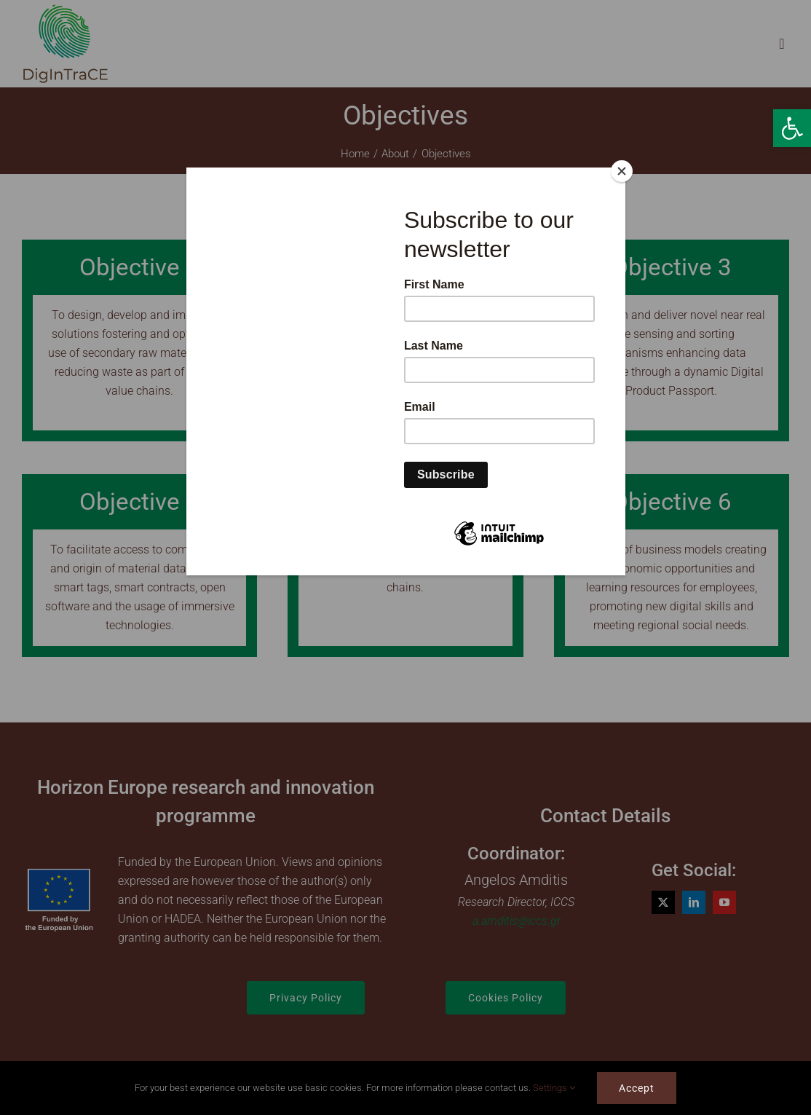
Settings (554, 1087)
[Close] (622, 171)
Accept (636, 1088)
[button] (792, 128)
